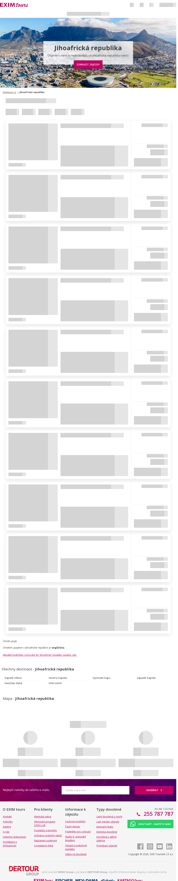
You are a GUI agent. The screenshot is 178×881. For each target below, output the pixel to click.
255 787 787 (157, 813)
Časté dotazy (72, 826)
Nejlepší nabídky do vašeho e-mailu (26, 790)
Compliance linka (43, 845)
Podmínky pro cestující (78, 831)
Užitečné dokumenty (14, 836)
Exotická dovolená (106, 831)
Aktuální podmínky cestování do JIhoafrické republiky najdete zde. (40, 655)
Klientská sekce (42, 816)
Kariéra (7, 826)
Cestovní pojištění (75, 821)
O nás (6, 831)
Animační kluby (104, 826)
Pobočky (8, 821)
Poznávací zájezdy (106, 845)
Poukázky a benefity (45, 830)
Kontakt (7, 816)
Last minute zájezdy (107, 821)
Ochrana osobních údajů (48, 835)
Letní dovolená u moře (109, 816)
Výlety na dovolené (76, 854)
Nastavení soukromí (45, 840)
